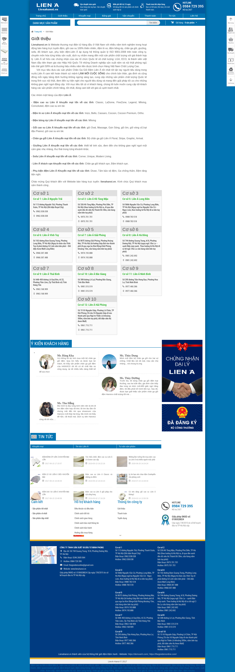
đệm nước (195, 668)
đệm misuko (189, 670)
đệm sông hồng (144, 665)
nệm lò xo (130, 665)
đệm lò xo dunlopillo (161, 665)
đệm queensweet (123, 670)
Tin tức (172, 15)
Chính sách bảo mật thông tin (86, 523)
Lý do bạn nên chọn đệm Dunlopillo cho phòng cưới (142, 475)
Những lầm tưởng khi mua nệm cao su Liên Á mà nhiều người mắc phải (142, 458)
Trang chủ (41, 15)
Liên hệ (194, 15)
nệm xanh (117, 668)
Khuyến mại (85, 15)
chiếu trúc (173, 668)
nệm (97, 665)
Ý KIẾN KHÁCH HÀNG (50, 343)
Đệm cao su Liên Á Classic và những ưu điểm (98, 475)
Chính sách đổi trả (81, 513)
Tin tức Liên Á (82, 446)
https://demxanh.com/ (138, 654)
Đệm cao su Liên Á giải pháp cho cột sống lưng (98, 493)
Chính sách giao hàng (83, 518)
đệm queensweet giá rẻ (48, 668)
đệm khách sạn (67, 668)
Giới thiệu (63, 15)
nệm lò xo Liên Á (86, 665)
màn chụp (184, 668)
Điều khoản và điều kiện (84, 508)
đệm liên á (53, 665)
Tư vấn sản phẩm (127, 446)
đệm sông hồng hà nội (101, 668)
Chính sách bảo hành (83, 528)
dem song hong (84, 670)
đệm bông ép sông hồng (183, 665)
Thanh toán (150, 15)
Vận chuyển (128, 15)
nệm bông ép (107, 665)
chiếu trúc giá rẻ (139, 670)
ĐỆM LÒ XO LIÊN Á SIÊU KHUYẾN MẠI (55, 475)
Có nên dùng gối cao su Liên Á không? (142, 493)
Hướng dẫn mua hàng (83, 532)
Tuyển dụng (122, 518)
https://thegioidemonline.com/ (163, 654)
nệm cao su (119, 665)
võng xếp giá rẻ (155, 670)
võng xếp (163, 668)
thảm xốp (50, 670)
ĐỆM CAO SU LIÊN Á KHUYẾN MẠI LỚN (55, 493)
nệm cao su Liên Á (68, 665)
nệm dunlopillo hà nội (66, 670)
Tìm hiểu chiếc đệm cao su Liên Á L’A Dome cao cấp (98, 458)
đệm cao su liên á (39, 665)
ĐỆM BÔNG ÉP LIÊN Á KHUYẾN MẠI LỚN (55, 458)
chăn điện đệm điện (173, 670)
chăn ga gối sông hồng (103, 670)
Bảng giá (106, 15)
